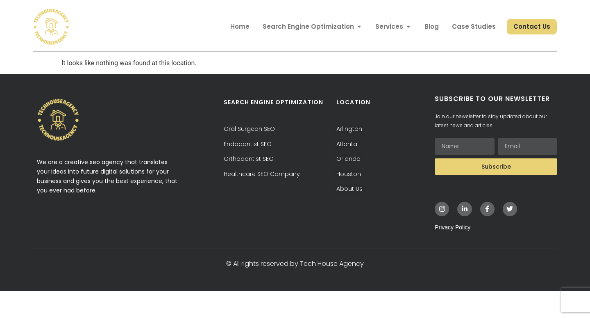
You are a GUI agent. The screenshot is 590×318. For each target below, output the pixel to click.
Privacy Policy (452, 254)
